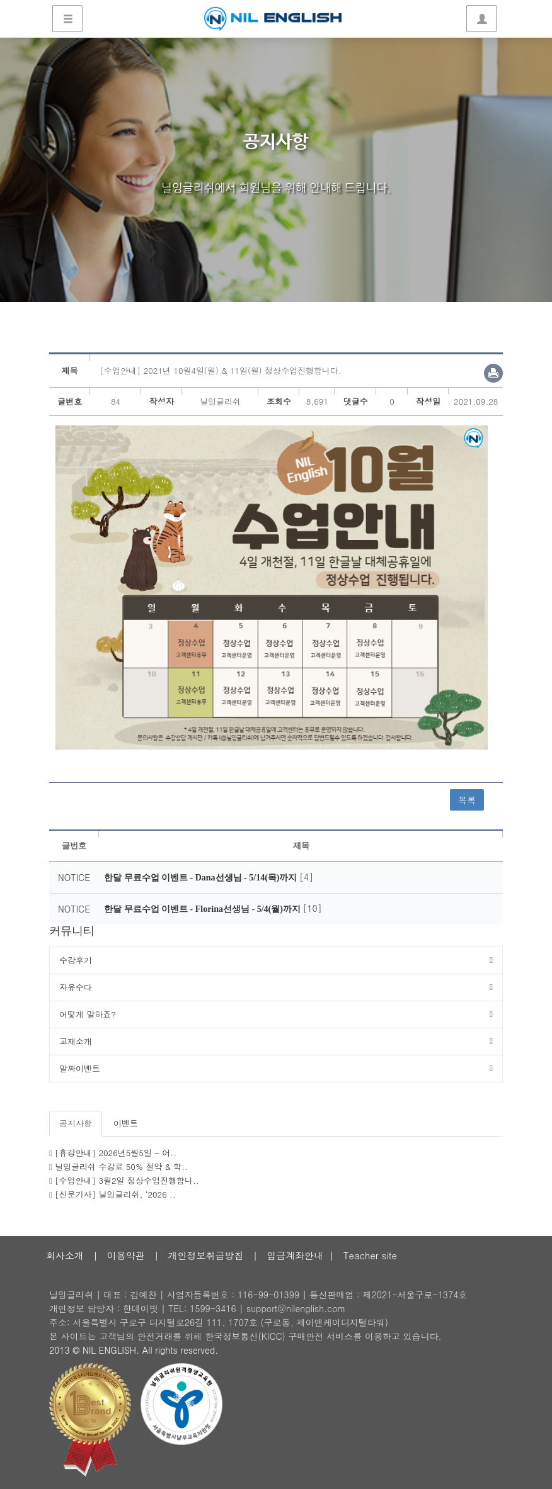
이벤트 (125, 1123)
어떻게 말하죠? (87, 1014)
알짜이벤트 (79, 1068)
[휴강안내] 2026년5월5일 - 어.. (115, 1153)
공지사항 (75, 1123)
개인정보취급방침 (205, 1255)
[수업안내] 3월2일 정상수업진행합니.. (127, 1180)
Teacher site (370, 1255)
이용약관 (126, 1255)
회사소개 (65, 1255)
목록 (467, 800)
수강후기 (75, 960)
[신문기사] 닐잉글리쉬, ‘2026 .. (115, 1194)
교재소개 (75, 1041)
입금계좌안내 (295, 1255)
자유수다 (75, 987)
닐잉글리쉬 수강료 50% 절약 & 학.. (121, 1166)
